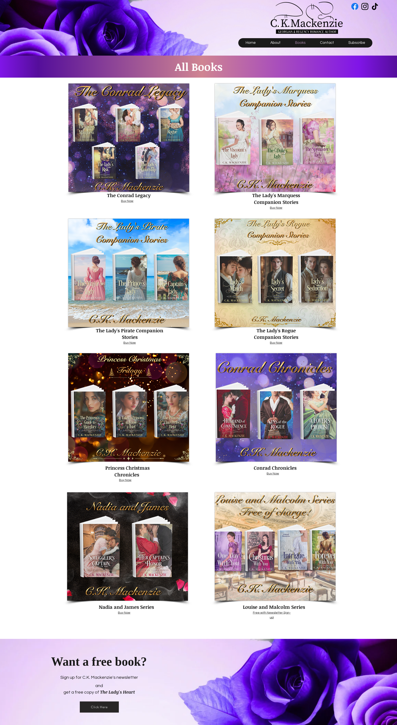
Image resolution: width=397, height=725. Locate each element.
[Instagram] (365, 6)
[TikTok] (375, 6)
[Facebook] (355, 6)
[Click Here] (99, 707)
